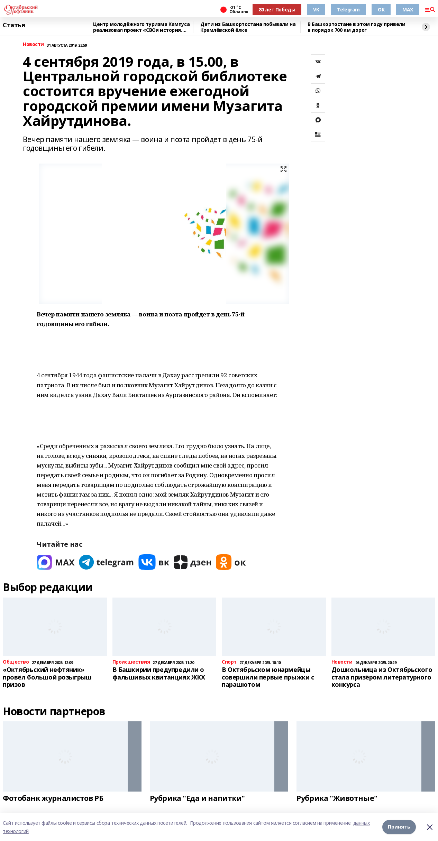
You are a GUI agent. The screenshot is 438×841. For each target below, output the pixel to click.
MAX (407, 9)
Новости (33, 44)
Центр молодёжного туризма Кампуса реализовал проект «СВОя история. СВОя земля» (141, 27)
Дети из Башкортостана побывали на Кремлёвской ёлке (247, 27)
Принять (399, 827)
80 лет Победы (277, 9)
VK (316, 9)
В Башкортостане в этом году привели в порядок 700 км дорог (356, 27)
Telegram (348, 9)
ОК (381, 9)
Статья (14, 25)
